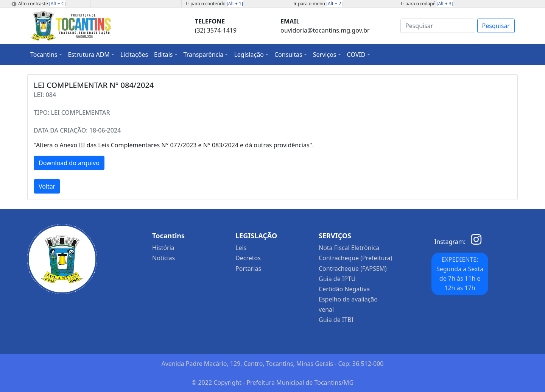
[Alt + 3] (445, 3)
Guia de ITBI (336, 319)
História (163, 248)
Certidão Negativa (344, 289)
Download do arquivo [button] (69, 163)
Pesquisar (496, 26)
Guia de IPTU (337, 279)
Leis (240, 248)
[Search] (437, 26)
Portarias (248, 268)
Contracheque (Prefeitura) (355, 258)
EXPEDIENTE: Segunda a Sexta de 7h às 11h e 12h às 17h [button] (459, 273)
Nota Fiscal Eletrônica (349, 248)
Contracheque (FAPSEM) (353, 268)
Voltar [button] (47, 186)
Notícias (163, 258)
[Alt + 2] (334, 3)
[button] (46, 54)
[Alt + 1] (235, 3)
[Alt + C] (57, 3)
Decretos (248, 258)
